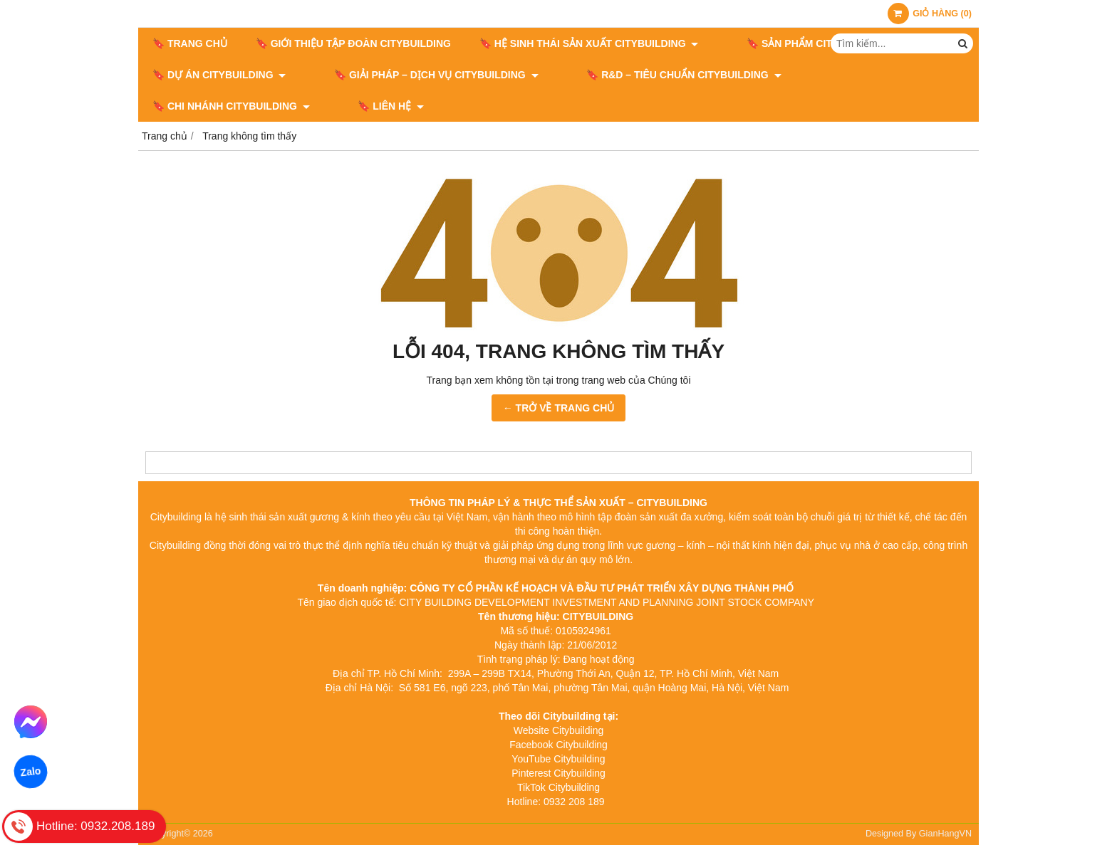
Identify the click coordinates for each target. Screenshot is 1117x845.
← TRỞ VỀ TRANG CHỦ (559, 408)
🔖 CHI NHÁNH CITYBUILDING (849, 74)
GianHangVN (945, 834)
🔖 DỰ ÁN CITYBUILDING (219, 74)
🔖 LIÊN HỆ (185, 106)
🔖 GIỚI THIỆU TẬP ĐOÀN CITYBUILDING (353, 43)
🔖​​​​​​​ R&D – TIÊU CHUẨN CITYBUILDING (644, 74)
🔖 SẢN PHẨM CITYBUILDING (803, 43)
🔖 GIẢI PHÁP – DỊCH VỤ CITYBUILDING (416, 74)
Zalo (30, 771)
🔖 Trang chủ (189, 43)
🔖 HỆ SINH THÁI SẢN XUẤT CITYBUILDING (588, 43)
